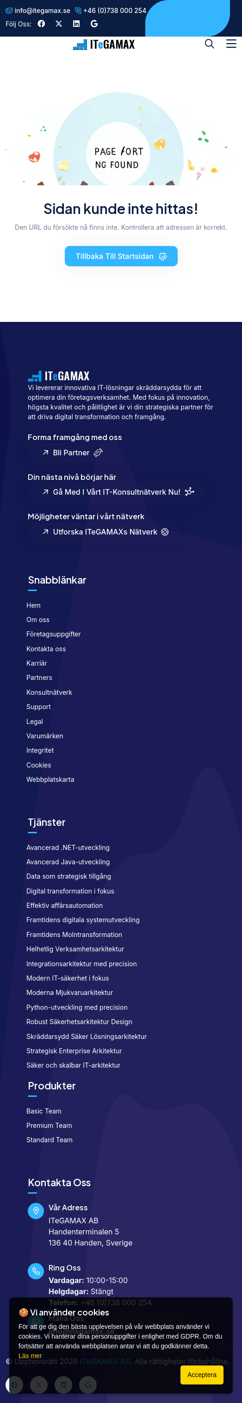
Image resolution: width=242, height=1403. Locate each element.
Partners (35, 677)
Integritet (36, 750)
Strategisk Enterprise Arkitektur (70, 1051)
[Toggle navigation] (231, 44)
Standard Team (46, 1140)
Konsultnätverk (45, 692)
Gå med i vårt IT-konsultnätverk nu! (117, 492)
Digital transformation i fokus (66, 891)
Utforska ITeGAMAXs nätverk (105, 532)
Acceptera (202, 1374)
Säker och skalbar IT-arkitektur (69, 1065)
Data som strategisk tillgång (65, 876)
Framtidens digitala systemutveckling (79, 920)
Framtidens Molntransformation (70, 934)
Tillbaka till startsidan (122, 256)
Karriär (33, 663)
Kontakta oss (42, 649)
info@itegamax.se (38, 10)
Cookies (35, 765)
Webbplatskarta (46, 779)
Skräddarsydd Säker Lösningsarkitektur (83, 1036)
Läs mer (30, 1355)
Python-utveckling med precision (73, 1007)
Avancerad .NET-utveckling (64, 847)
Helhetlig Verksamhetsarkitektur (71, 949)
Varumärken (41, 736)
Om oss (34, 619)
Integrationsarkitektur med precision (78, 964)
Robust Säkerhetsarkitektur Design (75, 1022)
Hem (30, 605)
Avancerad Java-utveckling (64, 862)
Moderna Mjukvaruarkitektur (66, 992)
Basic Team (40, 1111)
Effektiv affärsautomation (61, 905)
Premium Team (45, 1125)
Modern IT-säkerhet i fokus (64, 978)
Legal (31, 721)
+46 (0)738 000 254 (110, 10)
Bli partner (72, 452)
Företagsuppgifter (50, 634)
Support (35, 707)
